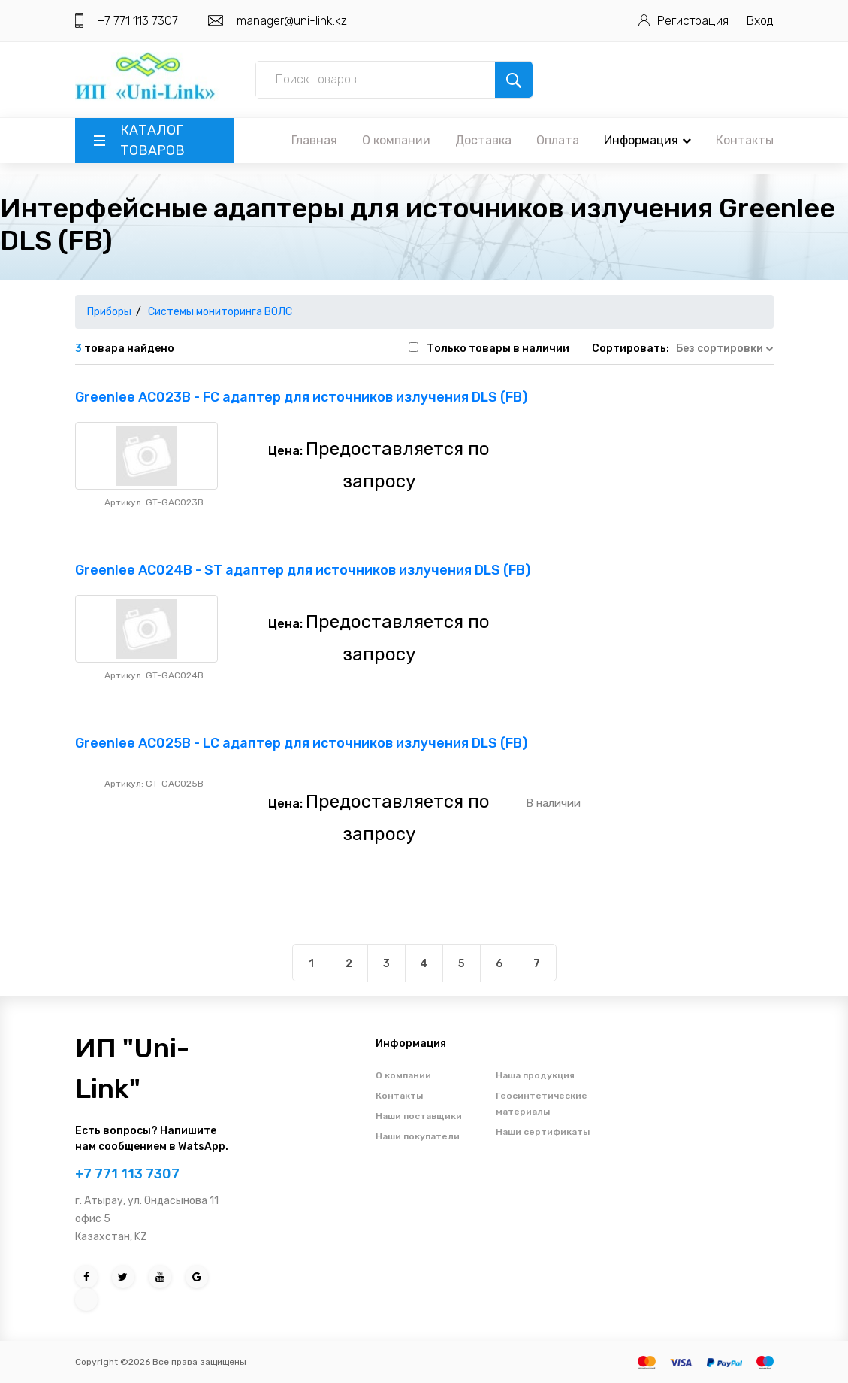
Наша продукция (535, 1075)
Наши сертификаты (543, 1132)
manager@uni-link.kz (292, 21)
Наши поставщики (419, 1116)
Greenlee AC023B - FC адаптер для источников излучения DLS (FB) (301, 397)
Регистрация (693, 21)
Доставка (483, 140)
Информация (647, 140)
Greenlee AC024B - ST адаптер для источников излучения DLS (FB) (302, 570)
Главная (314, 140)
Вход (760, 21)
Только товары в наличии (498, 348)
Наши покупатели (418, 1136)
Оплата (557, 140)
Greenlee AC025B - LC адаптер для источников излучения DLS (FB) (301, 743)
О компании (396, 140)
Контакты (745, 140)
